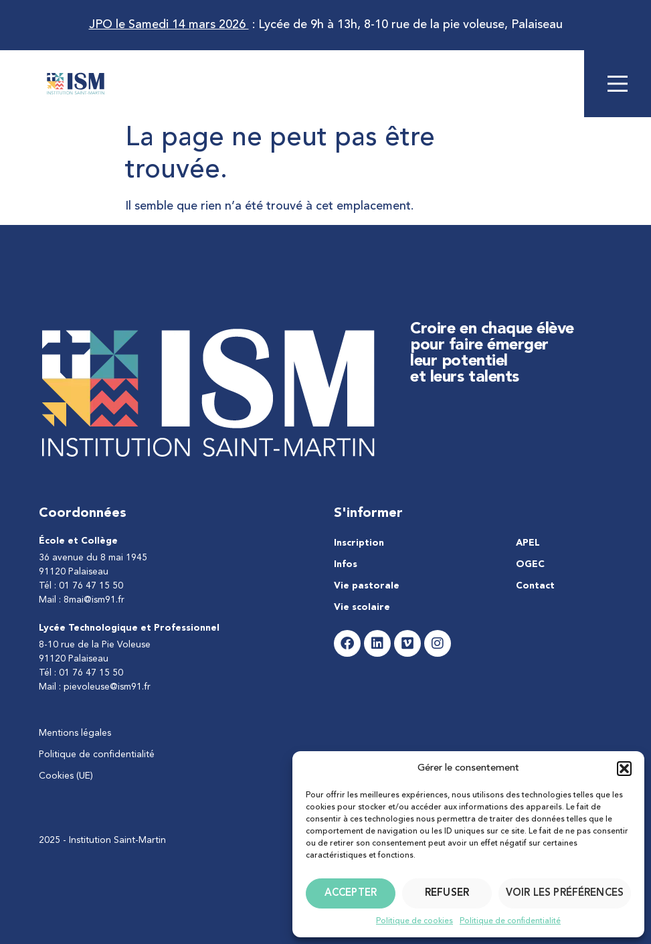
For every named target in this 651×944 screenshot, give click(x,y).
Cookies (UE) (66, 776)
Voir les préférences (565, 893)
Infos (345, 564)
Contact (535, 586)
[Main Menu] (617, 83)
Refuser (447, 893)
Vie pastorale (366, 586)
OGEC (530, 564)
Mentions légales (75, 733)
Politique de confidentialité (510, 921)
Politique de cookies (414, 921)
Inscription (359, 543)
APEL (528, 543)
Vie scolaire (362, 607)
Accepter (350, 893)
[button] (624, 768)
